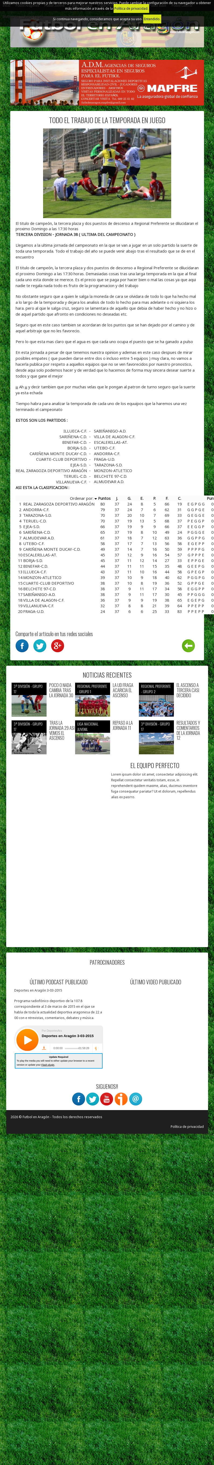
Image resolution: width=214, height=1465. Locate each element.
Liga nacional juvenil (87, 726)
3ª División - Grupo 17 (28, 688)
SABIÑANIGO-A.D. (110, 431)
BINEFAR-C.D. (75, 442)
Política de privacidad (187, 1126)
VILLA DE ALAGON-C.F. (114, 436)
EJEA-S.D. (79, 465)
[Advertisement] (56, 891)
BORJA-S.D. (77, 448)
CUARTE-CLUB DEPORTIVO (62, 459)
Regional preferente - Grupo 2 (156, 688)
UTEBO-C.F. (104, 448)
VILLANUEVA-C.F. (72, 481)
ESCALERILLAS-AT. (111, 442)
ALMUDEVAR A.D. (109, 481)
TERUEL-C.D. (76, 476)
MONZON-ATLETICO (113, 470)
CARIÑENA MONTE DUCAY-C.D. (59, 453)
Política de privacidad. (131, 8)
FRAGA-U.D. (104, 459)
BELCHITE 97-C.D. (110, 476)
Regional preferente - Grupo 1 (92, 688)
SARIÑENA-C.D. (73, 436)
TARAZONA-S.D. (108, 465)
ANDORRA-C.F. (107, 453)
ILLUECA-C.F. (76, 431)
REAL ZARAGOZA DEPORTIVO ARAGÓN (52, 470)
